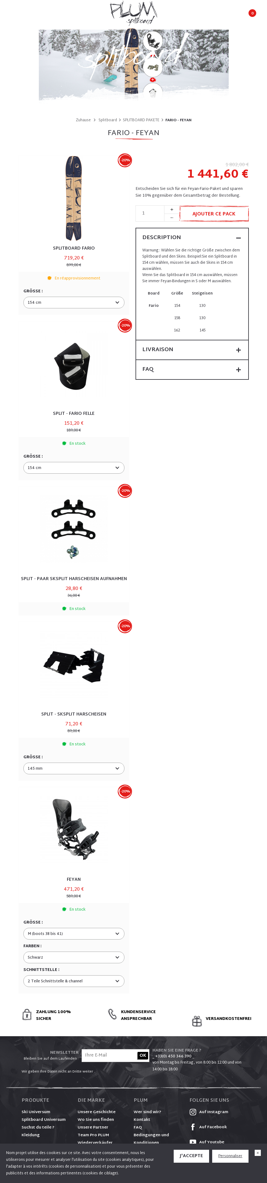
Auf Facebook (208, 1127)
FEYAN (74, 880)
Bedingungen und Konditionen (151, 1139)
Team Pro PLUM (93, 1135)
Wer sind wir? (147, 1112)
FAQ (138, 1127)
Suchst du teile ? (38, 1127)
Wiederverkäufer (95, 1143)
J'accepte (191, 1156)
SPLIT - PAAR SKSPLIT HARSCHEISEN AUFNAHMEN (74, 579)
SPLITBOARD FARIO (74, 248)
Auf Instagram (208, 1112)
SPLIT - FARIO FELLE (74, 414)
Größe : (33, 291)
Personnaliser (230, 1156)
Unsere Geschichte (96, 1112)
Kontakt (142, 1120)
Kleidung (31, 1135)
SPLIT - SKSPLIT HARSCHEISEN (73, 714)
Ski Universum (36, 1112)
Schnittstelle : (41, 970)
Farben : (32, 946)
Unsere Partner (93, 1127)
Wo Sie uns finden (96, 1120)
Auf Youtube (206, 1142)
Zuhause (83, 120)
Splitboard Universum (44, 1120)
